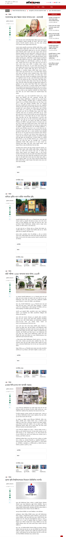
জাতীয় (14, 3)
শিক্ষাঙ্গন (27, 3)
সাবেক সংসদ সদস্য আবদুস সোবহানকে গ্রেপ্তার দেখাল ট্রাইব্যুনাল (54, 27)
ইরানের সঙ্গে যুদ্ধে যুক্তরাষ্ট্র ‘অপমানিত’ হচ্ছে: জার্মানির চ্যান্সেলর (54, 35)
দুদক (18, 3)
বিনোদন (56, 3)
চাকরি (32, 3)
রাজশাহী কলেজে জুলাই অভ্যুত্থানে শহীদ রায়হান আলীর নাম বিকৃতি (53, 47)
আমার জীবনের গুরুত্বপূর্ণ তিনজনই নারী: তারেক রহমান (54, 65)
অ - (10, 39)
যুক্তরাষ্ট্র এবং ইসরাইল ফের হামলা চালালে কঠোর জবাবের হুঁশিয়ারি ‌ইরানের (54, 19)
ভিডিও (60, 3)
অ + (10, 37)
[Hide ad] (61, 536)
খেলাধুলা (48, 3)
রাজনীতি (22, 3)
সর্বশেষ (10, 3)
